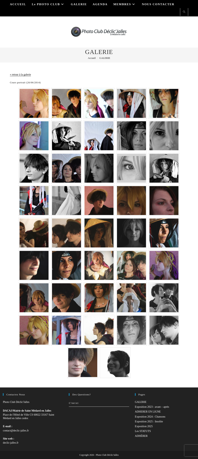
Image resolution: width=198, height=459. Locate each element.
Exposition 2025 (144, 426)
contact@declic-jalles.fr (16, 430)
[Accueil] (92, 58)
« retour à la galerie (20, 74)
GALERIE (104, 58)
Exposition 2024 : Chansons (150, 416)
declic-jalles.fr (10, 442)
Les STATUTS (143, 431)
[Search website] (184, 12)
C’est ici (73, 403)
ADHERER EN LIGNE (148, 411)
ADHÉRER (141, 436)
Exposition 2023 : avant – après (152, 406)
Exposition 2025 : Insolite (149, 421)
